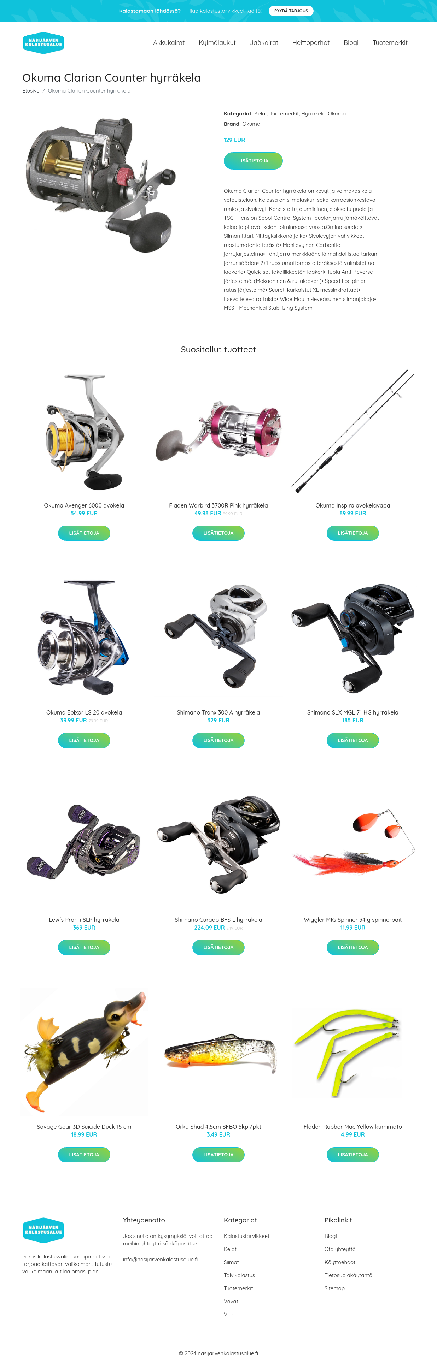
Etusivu (31, 94)
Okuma (337, 117)
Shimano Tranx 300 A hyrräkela (218, 716)
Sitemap (335, 1291)
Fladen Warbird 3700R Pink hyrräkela (218, 508)
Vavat (231, 1305)
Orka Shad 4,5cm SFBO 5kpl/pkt (218, 1130)
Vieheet (233, 1318)
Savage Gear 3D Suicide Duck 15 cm (84, 1130)
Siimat (231, 1265)
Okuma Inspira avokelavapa (353, 508)
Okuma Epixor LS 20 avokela (84, 716)
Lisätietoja (253, 164)
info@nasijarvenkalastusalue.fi (160, 1263)
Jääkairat (264, 44)
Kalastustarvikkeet (246, 1239)
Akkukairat (169, 44)
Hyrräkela (313, 117)
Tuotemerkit (390, 44)
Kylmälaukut (217, 44)
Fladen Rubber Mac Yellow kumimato (353, 1130)
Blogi (351, 44)
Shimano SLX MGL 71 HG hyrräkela (352, 716)
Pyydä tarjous (291, 10)
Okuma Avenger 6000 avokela (84, 508)
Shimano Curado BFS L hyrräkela (218, 923)
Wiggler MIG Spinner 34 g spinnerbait (353, 923)
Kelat (261, 117)
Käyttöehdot (340, 1265)
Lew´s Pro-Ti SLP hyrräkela (84, 923)
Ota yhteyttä (340, 1252)
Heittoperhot (311, 44)
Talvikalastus (239, 1278)
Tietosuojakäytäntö (348, 1278)
